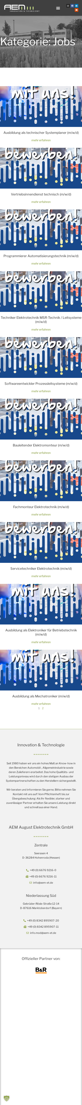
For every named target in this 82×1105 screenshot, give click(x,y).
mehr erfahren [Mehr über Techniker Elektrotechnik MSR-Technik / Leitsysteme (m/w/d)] (41, 329)
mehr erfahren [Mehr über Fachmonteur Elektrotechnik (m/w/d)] (41, 514)
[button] (58, 8)
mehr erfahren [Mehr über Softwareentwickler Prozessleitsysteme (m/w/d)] (41, 391)
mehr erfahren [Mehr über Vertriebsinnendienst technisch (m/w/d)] (41, 202)
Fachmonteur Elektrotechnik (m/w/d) (41, 507)
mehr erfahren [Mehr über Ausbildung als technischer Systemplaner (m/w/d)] (41, 140)
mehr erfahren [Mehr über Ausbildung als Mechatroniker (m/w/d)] (41, 704)
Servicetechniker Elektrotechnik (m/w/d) (41, 568)
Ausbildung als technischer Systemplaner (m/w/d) (41, 133)
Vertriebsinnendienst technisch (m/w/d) (41, 194)
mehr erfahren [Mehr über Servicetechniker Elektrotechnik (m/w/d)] (41, 576)
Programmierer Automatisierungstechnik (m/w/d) (41, 256)
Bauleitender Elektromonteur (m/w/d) (41, 445)
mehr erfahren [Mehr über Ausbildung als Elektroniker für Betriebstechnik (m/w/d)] (41, 642)
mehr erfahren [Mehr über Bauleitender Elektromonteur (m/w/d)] (41, 453)
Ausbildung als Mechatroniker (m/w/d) (41, 696)
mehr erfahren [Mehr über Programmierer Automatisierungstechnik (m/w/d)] (41, 263)
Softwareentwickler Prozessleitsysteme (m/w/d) (41, 383)
